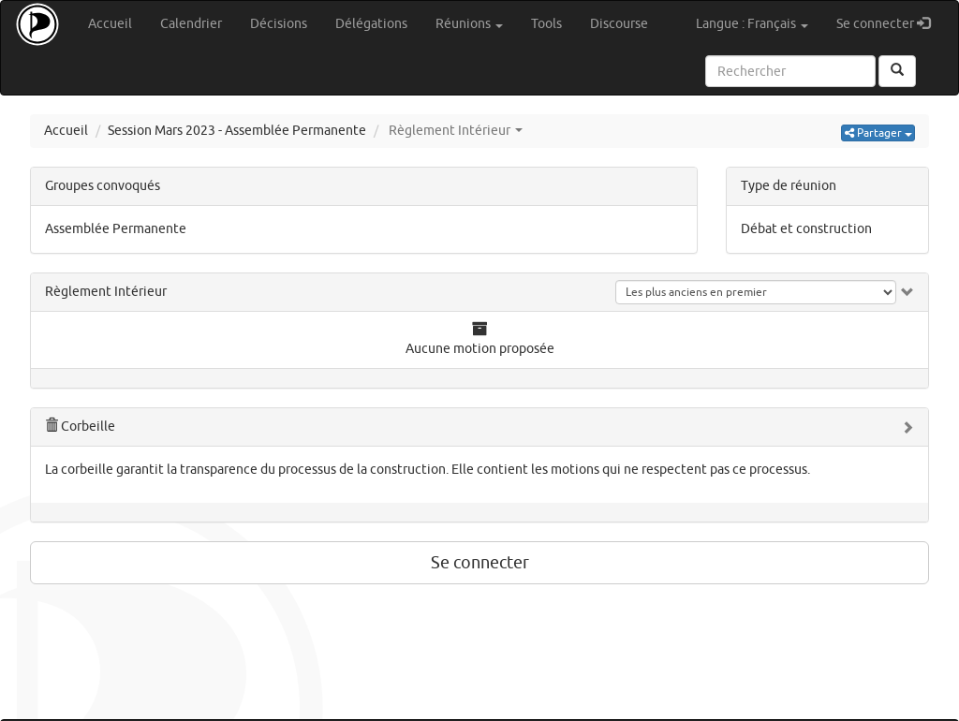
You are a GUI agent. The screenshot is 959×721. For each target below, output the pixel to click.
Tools (546, 24)
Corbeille (80, 426)
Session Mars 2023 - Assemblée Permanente (237, 131)
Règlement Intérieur (106, 292)
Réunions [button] (469, 24)
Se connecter (890, 23)
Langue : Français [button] (752, 24)
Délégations (371, 24)
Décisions (278, 24)
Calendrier (191, 24)
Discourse (619, 24)
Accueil (110, 24)
